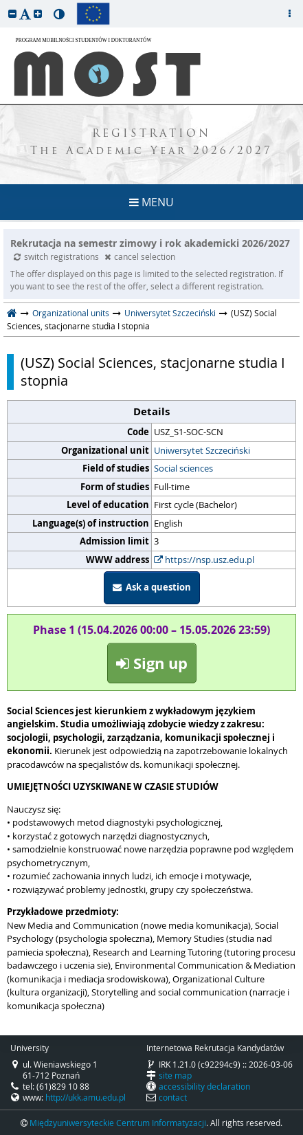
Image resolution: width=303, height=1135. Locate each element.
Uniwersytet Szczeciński (170, 312)
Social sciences (183, 468)
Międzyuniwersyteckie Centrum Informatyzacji (118, 1122)
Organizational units (70, 312)
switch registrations (57, 256)
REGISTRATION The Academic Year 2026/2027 (151, 143)
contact (173, 1097)
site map (175, 1075)
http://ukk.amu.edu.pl (85, 1097)
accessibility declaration (204, 1086)
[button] (12, 13)
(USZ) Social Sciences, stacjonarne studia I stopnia (153, 372)
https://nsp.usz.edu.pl (204, 559)
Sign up (152, 663)
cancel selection (139, 256)
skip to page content (3, 3)
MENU (151, 202)
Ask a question (152, 587)
